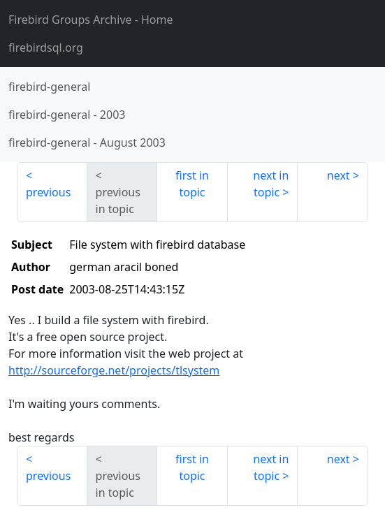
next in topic (271, 184)
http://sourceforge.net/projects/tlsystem (113, 370)
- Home (90, 19)
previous (48, 192)
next (338, 175)
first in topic (192, 184)
